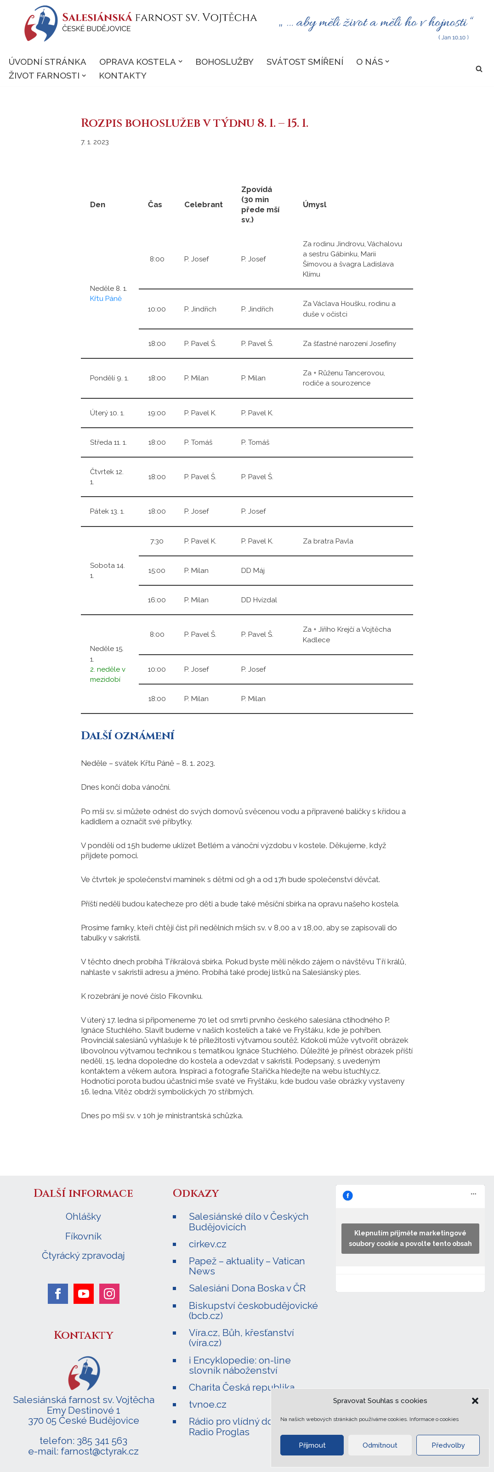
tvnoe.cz (208, 1401)
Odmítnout (380, 1445)
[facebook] (58, 1291)
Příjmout (312, 1445)
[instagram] (109, 1291)
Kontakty (123, 76)
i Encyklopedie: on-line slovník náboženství (240, 1362)
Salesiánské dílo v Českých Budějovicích (249, 1219)
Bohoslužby (224, 62)
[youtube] (84, 1291)
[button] (475, 1400)
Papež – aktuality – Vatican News (247, 1263)
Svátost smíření (305, 62)
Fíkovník (83, 1234)
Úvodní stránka (47, 62)
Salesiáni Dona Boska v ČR (247, 1285)
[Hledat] (479, 68)
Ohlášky (83, 1214)
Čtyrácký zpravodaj (83, 1253)
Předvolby (448, 1445)
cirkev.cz (208, 1241)
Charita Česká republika (242, 1384)
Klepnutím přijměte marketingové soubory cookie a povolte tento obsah (410, 1236)
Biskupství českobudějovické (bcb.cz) (253, 1308)
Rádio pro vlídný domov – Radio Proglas (244, 1423)
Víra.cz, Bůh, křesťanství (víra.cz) (241, 1335)
